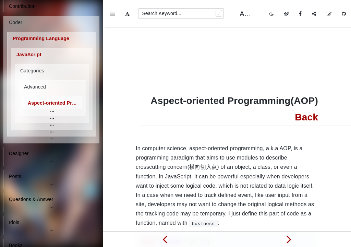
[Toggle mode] (271, 13)
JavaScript (28, 54)
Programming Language (41, 38)
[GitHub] (344, 13)
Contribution (22, 6)
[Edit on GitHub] (329, 13)
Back (306, 89)
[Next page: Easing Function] (289, 239)
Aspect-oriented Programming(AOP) (55, 103)
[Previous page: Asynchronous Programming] (165, 239)
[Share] (314, 13)
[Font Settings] (127, 13)
